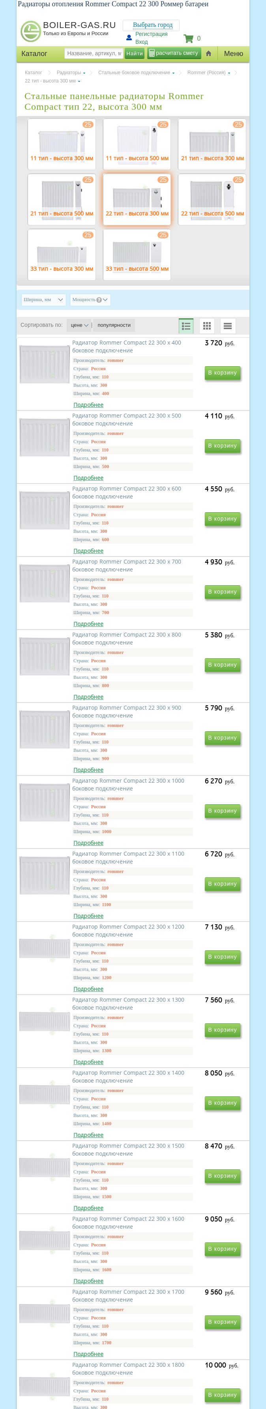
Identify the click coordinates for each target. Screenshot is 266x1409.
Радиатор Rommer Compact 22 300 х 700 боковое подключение (187, 541)
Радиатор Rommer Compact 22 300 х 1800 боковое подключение (79, 1223)
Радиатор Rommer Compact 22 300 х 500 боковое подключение (187, 427)
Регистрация (151, 34)
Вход (141, 42)
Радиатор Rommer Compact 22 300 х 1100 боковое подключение (187, 768)
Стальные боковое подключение (134, 72)
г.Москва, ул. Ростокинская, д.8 (61, 1343)
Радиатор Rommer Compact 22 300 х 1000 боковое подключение (79, 768)
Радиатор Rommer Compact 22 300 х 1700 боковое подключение (187, 1109)
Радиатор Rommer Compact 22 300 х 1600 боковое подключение (79, 1109)
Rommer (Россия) (206, 72)
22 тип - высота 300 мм (50, 81)
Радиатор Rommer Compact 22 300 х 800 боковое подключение (79, 654)
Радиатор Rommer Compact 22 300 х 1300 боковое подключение (187, 882)
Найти (135, 53)
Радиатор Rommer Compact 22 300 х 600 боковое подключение (79, 541)
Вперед (166, 1254)
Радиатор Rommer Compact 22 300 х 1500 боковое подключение (187, 995)
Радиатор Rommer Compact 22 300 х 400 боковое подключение (79, 427)
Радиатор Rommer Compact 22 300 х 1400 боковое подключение (79, 995)
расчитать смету (177, 53)
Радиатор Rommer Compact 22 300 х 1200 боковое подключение (79, 882)
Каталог (33, 72)
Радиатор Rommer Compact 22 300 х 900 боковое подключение (187, 654)
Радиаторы (69, 72)
